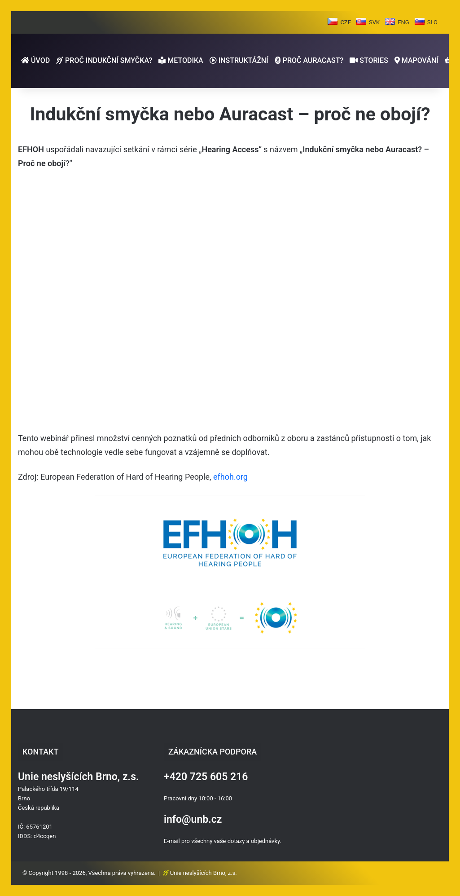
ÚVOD (35, 60)
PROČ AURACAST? (309, 60)
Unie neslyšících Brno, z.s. (203, 873)
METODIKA (180, 60)
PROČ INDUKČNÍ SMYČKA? (104, 60)
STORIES (369, 60)
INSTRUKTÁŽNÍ (239, 60)
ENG (403, 22)
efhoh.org (230, 476)
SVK (374, 22)
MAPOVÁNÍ (416, 60)
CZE (345, 22)
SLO (432, 22)
